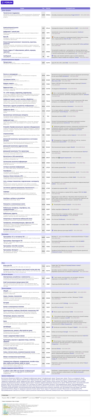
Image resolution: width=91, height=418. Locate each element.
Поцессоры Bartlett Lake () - (65, 284)
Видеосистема (8, 87)
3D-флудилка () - (64, 88)
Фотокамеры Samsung (69, 387)
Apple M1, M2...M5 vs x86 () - (65, 63)
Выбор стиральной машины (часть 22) (19, 407)
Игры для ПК (7, 265)
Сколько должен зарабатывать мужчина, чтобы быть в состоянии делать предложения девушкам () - (70, 352)
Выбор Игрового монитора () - (67, 106)
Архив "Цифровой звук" (23, 381)
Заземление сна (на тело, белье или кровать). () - (68, 32)
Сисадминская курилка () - (64, 188)
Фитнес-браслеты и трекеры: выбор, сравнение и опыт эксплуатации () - (67, 214)
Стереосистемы (8, 134)
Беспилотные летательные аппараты (15, 115)
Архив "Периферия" (36, 381)
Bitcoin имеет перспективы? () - (68, 312)
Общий (5, 291)
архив (13, 62)
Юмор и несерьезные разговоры (14, 357)
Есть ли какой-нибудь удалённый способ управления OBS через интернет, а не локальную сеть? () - (70, 101)
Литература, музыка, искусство (13, 316)
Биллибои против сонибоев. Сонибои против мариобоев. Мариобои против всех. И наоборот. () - (70, 270)
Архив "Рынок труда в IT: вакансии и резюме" (49, 389)
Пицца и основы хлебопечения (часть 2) (17, 414)
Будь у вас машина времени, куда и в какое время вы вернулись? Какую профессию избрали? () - (70, 56)
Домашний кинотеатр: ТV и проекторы (16, 151)
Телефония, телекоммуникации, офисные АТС (18, 223)
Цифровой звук (8, 120)
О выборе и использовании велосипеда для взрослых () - (70, 336)
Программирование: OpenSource (10, 390)
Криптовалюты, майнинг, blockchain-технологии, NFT (21, 310)
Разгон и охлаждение (10, 74)
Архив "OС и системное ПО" (30, 384)
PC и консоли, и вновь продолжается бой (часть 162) (18, 408)
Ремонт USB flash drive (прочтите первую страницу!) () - (69, 84)
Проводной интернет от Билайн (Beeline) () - (70, 28)
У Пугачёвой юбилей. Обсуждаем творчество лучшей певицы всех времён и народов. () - (70, 317)
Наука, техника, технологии (12, 296)
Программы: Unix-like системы (13, 246)
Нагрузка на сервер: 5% (62, 397)
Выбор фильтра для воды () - (68, 230)
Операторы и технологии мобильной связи (17, 219)
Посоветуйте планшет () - (67, 204)
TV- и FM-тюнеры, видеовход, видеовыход (17, 93)
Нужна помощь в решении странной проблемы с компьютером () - (69, 80)
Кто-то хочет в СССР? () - (65, 303)
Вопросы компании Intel (55, 387)
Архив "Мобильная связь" (69, 383)
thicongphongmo (51, 397)
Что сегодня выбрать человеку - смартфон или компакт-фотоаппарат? (22, 405)
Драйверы (4, 386)
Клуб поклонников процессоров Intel (15, 282)
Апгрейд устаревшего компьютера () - (70, 15)
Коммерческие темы (57, 390)
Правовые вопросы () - (64, 116)
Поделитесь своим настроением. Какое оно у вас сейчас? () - (70, 363)
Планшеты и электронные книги (14, 204)
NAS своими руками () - (63, 167)
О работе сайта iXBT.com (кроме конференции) (19, 371)
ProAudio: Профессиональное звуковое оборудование (21, 127)
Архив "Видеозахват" (45, 379)
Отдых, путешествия (10, 348)
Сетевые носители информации (14, 167)
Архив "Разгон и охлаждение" (72, 378)
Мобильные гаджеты (10, 213)
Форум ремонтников (42, 387)
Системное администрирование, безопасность (18, 188)
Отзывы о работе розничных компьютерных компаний (35, 390)
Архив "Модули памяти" (19, 379)
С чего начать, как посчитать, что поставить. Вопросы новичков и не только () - (68, 278)
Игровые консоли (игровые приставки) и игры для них (21, 269)
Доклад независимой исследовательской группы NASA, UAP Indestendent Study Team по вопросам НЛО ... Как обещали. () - (68, 357)
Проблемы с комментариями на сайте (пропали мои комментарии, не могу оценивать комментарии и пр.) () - (70, 372)
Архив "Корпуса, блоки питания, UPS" (52, 381)
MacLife (5, 37)
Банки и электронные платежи (13, 307)
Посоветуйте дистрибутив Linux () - (68, 246)
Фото (5, 405)
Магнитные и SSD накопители (13, 156)
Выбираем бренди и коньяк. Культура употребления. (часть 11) (23, 406)
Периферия (7, 171)
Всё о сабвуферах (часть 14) (14, 413)
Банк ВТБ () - (62, 307)
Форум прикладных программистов (18, 386)
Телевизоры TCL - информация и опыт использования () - (70, 152)
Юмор (5, 409)
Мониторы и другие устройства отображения (18, 106)
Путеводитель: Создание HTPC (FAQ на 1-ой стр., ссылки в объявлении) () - (69, 141)
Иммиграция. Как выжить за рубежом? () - (69, 292)
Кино (5, 321)
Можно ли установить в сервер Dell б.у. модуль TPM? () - (69, 192)
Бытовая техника (9, 229)
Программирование (61, 384)
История (6, 302)
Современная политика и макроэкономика (76, 390)
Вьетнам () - (61, 348)
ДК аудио (5, 413)
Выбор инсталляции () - (65, 332)
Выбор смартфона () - (65, 209)
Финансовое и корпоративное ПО (72, 389)
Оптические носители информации (15, 161)
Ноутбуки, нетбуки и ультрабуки (14, 198)
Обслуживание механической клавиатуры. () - (70, 172)
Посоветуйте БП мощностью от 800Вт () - (68, 177)
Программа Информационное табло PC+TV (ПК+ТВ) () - (68, 242)
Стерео (5, 404)
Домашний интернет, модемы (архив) (19, 383)
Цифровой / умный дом (11, 31)
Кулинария (6, 406)
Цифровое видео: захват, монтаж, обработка (18, 99)
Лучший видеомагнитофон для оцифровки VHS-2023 (21, 412)
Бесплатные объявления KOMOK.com (11, 378)
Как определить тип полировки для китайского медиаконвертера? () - (70, 183)
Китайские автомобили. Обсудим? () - (70, 327)
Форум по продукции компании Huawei (25, 389)
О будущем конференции (30, 378)
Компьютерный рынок (10, 27)
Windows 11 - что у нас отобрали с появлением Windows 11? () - (70, 237)
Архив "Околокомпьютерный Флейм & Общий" (69, 386)
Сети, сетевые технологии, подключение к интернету (21, 181)
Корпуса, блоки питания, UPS (13, 176)
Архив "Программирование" (76, 384)
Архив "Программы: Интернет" (46, 384)
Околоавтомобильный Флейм (27, 387)
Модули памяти (8, 83)
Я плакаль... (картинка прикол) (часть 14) (16, 409)
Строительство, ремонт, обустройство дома (17, 330)
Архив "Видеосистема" (33, 379)
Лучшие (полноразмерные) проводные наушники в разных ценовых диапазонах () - (68, 122)
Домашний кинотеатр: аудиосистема (15, 146)
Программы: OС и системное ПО (14, 237)
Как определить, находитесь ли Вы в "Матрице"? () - (68, 298)
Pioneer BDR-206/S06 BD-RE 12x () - (68, 163)
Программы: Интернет (10, 250)
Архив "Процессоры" (57, 378)
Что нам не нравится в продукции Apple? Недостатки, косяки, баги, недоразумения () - (70, 38)
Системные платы (9, 79)
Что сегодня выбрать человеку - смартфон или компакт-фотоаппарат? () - (68, 110)
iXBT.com (19, 372)
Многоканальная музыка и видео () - (68, 147)
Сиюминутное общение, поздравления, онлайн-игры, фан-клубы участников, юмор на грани (21, 362)
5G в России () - (63, 219)
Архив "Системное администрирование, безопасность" (45, 383)
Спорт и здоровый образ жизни (14, 336)
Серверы (6, 191)
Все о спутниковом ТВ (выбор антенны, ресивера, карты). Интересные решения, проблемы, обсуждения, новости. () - (70, 94)
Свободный (7, 56)
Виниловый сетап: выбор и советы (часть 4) (16, 404)
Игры (5, 408)
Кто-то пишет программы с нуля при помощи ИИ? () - (70, 44)
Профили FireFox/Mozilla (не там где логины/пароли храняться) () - (70, 251)
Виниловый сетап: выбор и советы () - (69, 135)
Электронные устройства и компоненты (16, 277)
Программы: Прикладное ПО (12, 241)
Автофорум (7, 326)
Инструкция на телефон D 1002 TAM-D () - (70, 224)
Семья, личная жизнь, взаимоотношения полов (19, 352)
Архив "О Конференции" (44, 378)
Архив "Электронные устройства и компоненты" (41, 386)
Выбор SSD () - (66, 157)
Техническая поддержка (11, 13)
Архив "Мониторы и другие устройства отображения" (67, 379)
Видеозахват (6, 412)
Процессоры (7, 62)
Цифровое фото (8, 109)
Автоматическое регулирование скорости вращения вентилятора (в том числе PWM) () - (70, 75)
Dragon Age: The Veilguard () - (66, 266)
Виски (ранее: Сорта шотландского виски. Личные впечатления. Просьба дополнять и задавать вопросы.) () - (67, 342)
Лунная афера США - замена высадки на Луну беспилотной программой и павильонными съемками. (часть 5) (31, 411)
